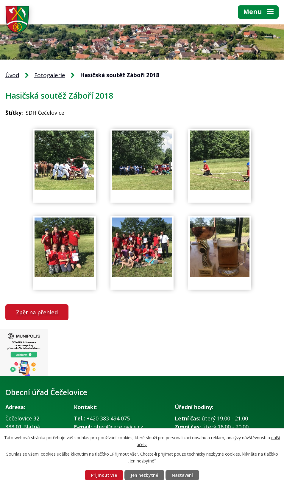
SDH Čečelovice (45, 112)
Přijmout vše (104, 475)
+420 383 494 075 (108, 418)
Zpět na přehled (37, 312)
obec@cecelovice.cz (118, 426)
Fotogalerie (49, 75)
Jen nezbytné (144, 475)
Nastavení (182, 475)
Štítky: (14, 112)
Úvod (12, 75)
